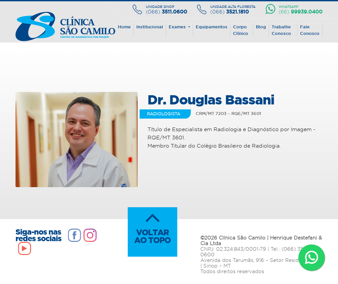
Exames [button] (178, 26)
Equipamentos (211, 26)
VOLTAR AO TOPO (152, 232)
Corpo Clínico (240, 30)
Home (124, 26)
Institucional (149, 26)
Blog (261, 26)
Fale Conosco (310, 30)
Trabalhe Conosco (281, 30)
